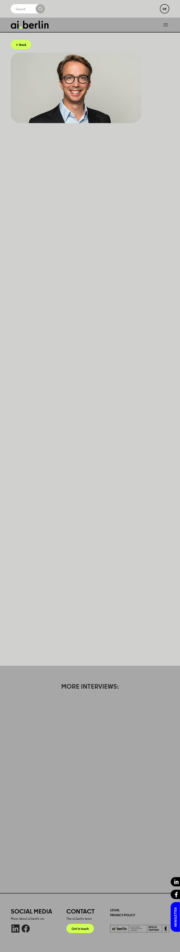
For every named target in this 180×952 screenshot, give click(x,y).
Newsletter (175, 917)
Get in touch (80, 928)
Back (22, 44)
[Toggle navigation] (165, 24)
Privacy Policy (122, 915)
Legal (115, 910)
